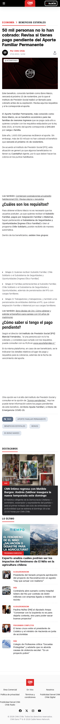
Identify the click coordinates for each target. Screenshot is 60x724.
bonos (35, 426)
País (15, 587)
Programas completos (23, 625)
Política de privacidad (10, 694)
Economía (8, 22)
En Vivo (30, 689)
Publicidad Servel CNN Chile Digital (50, 696)
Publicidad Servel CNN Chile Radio (10, 703)
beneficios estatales (32, 22)
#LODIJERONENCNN (21, 572)
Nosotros (50, 689)
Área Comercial (10, 689)
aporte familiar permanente (31, 419)
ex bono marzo (11, 433)
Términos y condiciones (30, 696)
